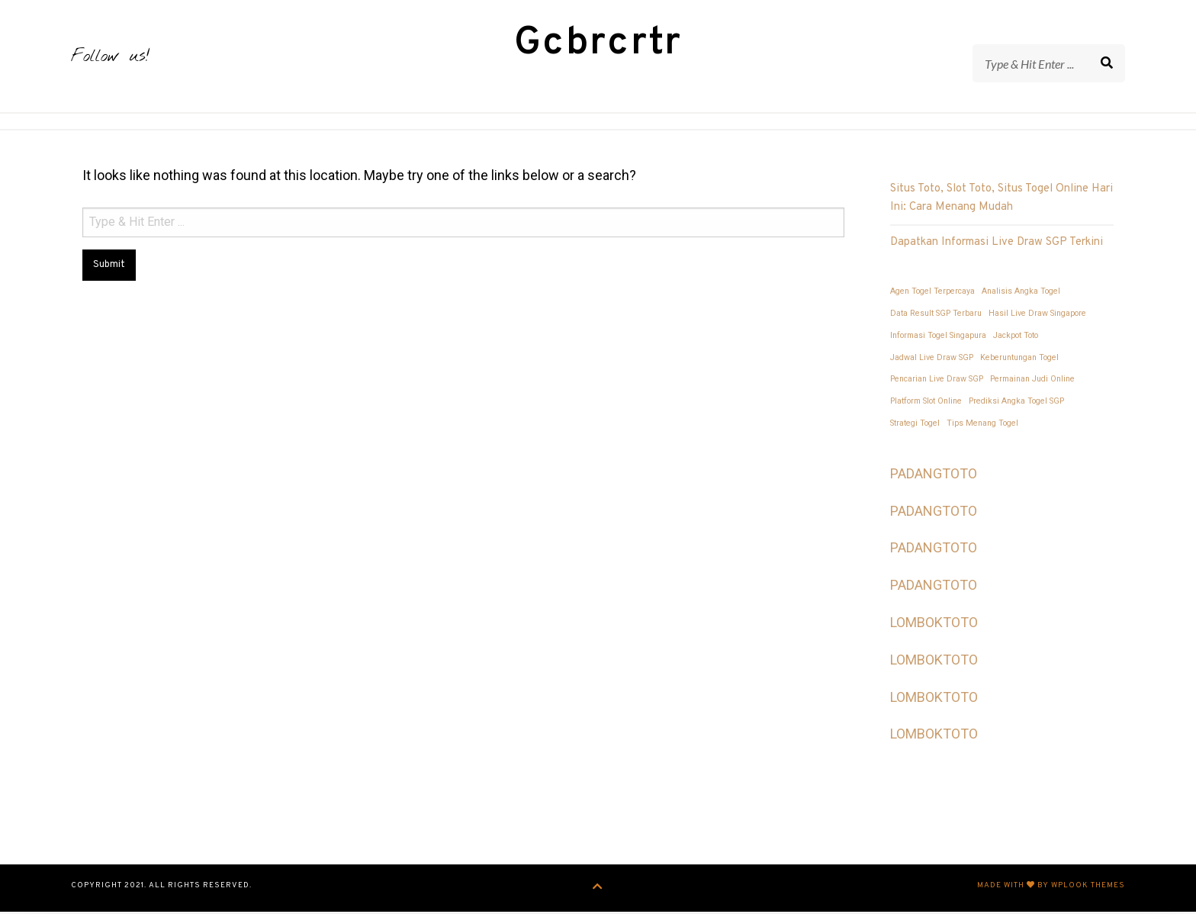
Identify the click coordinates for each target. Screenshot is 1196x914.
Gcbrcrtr (598, 44)
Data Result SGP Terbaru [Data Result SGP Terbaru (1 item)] (936, 315)
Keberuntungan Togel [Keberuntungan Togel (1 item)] (1019, 360)
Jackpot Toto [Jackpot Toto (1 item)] (1015, 338)
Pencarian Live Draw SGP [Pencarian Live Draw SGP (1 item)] (936, 381)
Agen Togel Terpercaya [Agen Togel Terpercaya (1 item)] (932, 293)
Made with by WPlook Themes (1051, 888)
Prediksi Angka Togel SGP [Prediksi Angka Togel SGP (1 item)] (1016, 403)
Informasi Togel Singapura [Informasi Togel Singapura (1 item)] (938, 338)
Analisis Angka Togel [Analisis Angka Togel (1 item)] (1021, 293)
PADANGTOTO (933, 476)
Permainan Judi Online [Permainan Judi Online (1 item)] (1032, 381)
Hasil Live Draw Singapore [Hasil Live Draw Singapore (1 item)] (1037, 315)
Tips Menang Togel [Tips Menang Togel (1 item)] (982, 425)
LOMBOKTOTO (934, 624)
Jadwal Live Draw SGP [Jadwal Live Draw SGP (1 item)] (931, 360)
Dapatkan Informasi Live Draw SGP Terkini (996, 244)
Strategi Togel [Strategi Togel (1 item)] (915, 425)
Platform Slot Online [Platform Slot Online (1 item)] (926, 403)
